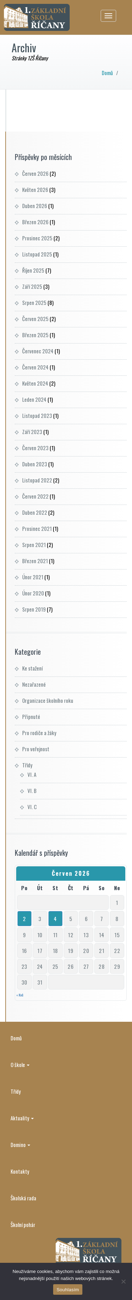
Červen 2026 (35, 173)
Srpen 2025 (34, 302)
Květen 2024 (35, 383)
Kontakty (20, 1171)
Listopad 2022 (37, 480)
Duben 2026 (34, 205)
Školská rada (23, 1198)
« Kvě (19, 995)
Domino (20, 1144)
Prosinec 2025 (37, 238)
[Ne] (123, 1281)
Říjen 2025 (33, 270)
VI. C (32, 807)
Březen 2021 (35, 561)
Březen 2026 (35, 222)
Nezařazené (34, 684)
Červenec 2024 (38, 351)
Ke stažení (32, 668)
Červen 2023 (35, 448)
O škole (20, 1064)
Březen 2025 (35, 335)
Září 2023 (32, 431)
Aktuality (22, 1118)
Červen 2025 (35, 318)
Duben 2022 (34, 512)
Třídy (27, 765)
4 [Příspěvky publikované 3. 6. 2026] (55, 918)
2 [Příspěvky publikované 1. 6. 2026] (24, 918)
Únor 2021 (32, 577)
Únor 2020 (33, 593)
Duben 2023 (34, 464)
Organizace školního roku (47, 700)
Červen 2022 (35, 496)
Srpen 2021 (34, 544)
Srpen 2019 (34, 609)
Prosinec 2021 (37, 528)
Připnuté (31, 716)
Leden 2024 (34, 399)
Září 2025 (32, 286)
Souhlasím (68, 1289)
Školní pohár (23, 1224)
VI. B (32, 790)
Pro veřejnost (35, 749)
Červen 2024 (35, 367)
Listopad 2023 (37, 415)
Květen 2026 (35, 189)
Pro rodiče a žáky (39, 732)
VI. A (31, 774)
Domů (107, 72)
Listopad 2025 (37, 254)
